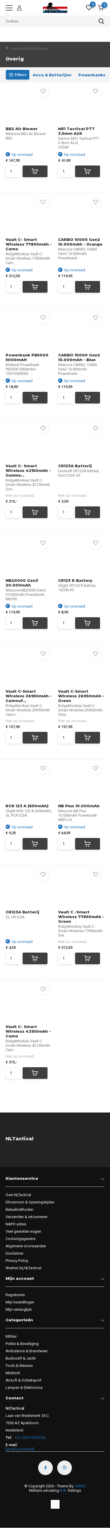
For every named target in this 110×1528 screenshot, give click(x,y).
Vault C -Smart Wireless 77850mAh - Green (81, 917)
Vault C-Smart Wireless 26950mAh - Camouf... (29, 696)
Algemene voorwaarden (26, 1246)
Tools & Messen (19, 1365)
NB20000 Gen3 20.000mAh (22, 582)
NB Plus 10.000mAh (78, 805)
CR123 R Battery (75, 580)
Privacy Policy (17, 1260)
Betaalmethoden (19, 1209)
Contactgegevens (20, 1238)
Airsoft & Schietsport (23, 1380)
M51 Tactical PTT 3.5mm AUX (76, 131)
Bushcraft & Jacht (21, 1358)
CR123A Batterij (75, 465)
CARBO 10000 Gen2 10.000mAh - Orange (80, 241)
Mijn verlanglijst (19, 1309)
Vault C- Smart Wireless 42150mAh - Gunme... (28, 470)
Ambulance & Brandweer (27, 1351)
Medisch (13, 1373)
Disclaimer (14, 1253)
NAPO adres (16, 1224)
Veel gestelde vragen (23, 1231)
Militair (11, 1336)
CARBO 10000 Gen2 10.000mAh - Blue (79, 357)
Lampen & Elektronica (28, 48)
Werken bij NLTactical (23, 1268)
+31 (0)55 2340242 (30, 1437)
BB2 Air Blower (22, 128)
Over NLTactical (18, 1195)
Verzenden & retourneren (27, 1217)
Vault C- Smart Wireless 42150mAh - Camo (28, 1031)
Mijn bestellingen (20, 1302)
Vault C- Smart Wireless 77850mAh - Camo (29, 244)
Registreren (15, 1295)
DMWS (80, 1486)
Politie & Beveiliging (22, 1343)
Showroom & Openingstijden (30, 1202)
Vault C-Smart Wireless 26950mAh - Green (81, 696)
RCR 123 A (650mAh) (27, 805)
